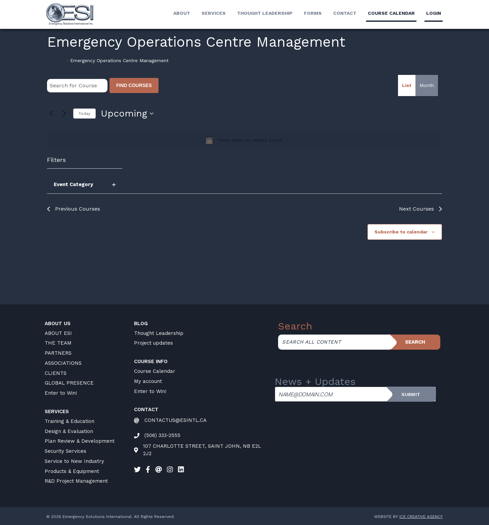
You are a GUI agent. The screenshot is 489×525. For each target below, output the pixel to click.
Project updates (153, 343)
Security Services (65, 451)
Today (84, 113)
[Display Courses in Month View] (426, 85)
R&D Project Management (76, 481)
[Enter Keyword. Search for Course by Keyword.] (77, 85)
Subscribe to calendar (401, 231)
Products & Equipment (72, 471)
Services (214, 13)
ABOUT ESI (58, 333)
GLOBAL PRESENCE (69, 383)
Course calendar (391, 13)
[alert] (244, 140)
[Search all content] (334, 342)
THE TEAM (58, 343)
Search (415, 342)
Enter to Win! (61, 393)
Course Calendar (154, 371)
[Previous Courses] (51, 114)
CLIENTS (55, 373)
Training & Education (69, 421)
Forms (313, 13)
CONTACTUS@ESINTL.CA (175, 420)
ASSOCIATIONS (63, 363)
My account (148, 381)
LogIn (433, 13)
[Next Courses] (64, 114)
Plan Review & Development (80, 441)
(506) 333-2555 (162, 435)
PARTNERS (58, 353)
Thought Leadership (265, 13)
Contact (344, 13)
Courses (56, 60)
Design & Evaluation (69, 431)
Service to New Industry (74, 461)
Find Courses (134, 85)
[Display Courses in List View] (406, 85)
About (181, 13)
